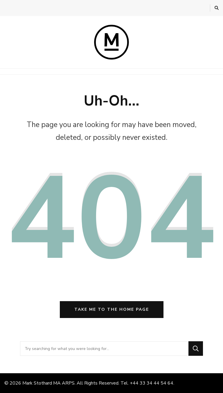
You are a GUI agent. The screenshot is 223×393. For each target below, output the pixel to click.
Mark (27, 383)
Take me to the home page (111, 309)
